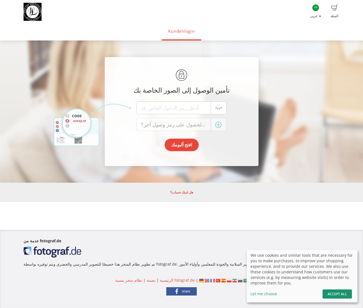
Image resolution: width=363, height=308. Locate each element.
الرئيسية (166, 280)
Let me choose (263, 293)
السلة (334, 11)
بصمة (150, 280)
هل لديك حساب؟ (181, 192)
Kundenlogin (181, 31)
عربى (315, 11)
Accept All (337, 294)
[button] (181, 291)
